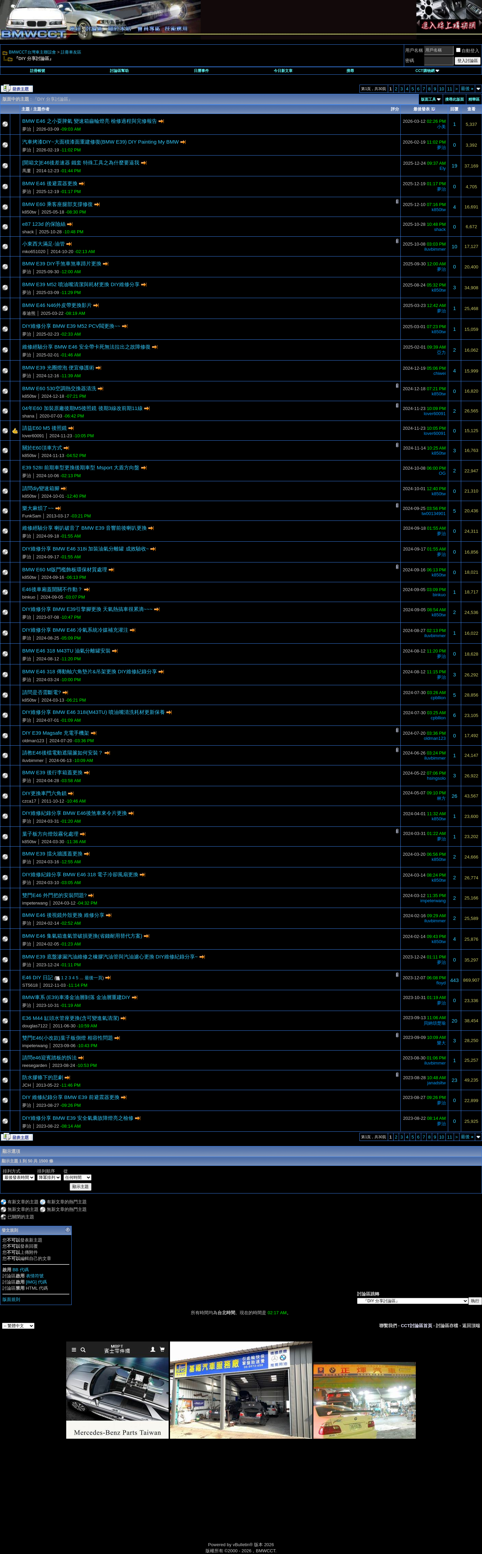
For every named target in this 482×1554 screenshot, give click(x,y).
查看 (471, 109)
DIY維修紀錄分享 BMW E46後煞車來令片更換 (74, 813)
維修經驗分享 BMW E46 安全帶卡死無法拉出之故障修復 (86, 347)
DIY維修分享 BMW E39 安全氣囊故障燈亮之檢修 (77, 1118)
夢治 (26, 129)
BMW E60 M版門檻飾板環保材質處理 (64, 569)
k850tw (29, 212)
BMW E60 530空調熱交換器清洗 (59, 388)
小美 (441, 126)
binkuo (28, 597)
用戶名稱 (414, 50)
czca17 (29, 801)
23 (454, 1080)
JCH (26, 1085)
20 (454, 1021)
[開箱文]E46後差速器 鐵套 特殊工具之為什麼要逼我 (80, 162)
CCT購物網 (427, 71)
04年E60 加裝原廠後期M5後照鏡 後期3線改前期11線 (82, 408)
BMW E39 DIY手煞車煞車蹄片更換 (61, 263)
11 (449, 88)
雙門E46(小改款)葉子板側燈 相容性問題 (67, 1038)
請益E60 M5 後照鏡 (44, 428)
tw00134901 (434, 513)
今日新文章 (283, 71)
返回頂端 (471, 1325)
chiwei (440, 373)
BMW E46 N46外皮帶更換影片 (57, 305)
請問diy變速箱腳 (40, 488)
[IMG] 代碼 (36, 1282)
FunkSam (31, 515)
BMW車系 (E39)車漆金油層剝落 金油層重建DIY (76, 997)
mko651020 (33, 251)
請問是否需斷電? (41, 692)
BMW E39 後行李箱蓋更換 (52, 772)
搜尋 (350, 71)
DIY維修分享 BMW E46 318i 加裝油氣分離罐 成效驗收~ (85, 549)
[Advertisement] (183, 1498)
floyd (440, 982)
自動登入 (467, 50)
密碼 (409, 60)
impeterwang (34, 903)
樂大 (441, 1042)
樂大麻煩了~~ (38, 508)
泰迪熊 (29, 313)
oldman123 (33, 740)
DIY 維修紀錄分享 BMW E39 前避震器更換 (70, 1097)
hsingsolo (436, 778)
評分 (395, 109)
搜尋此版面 (454, 99)
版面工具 (428, 99)
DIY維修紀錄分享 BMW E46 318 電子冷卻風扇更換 (80, 874)
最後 (467, 88)
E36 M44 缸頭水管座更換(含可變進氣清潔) (70, 1018)
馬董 (26, 170)
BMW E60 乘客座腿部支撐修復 (57, 204)
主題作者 (41, 109)
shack (28, 231)
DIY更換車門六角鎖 (44, 793)
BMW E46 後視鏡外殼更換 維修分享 (63, 915)
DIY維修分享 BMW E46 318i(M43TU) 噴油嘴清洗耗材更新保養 (93, 712)
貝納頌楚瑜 (435, 1023)
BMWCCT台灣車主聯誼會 (32, 52)
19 (454, 165)
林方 (441, 798)
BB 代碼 (21, 1269)
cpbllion (438, 697)
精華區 (474, 99)
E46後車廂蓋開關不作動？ (52, 589)
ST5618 (30, 985)
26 (454, 796)
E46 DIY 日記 (37, 977)
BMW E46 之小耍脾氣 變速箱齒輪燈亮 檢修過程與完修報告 (89, 121)
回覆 (454, 109)
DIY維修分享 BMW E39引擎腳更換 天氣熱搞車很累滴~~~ (87, 609)
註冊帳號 (37, 71)
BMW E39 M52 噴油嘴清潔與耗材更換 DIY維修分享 (81, 284)
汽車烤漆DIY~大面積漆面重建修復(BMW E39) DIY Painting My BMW (100, 142)
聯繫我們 (388, 1325)
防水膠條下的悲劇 (42, 1077)
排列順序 (46, 1171)
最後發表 (421, 109)
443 (454, 980)
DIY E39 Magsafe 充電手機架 (55, 733)
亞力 (441, 352)
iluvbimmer (435, 249)
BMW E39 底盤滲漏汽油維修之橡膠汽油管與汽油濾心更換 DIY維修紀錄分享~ (110, 956)
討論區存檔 (447, 1325)
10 (441, 88)
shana (28, 416)
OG (442, 473)
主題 (26, 109)
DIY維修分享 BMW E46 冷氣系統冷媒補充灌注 (75, 630)
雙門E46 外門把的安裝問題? (54, 895)
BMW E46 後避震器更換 (49, 183)
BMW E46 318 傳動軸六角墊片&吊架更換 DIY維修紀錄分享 (89, 671)
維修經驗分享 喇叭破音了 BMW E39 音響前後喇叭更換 (84, 528)
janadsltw (436, 1082)
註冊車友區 (71, 52)
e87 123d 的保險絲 (44, 224)
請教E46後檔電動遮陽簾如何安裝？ (62, 753)
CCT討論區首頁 (416, 1325)
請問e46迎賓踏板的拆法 (49, 1057)
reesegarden (34, 1065)
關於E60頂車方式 (42, 448)
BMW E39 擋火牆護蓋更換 (52, 853)
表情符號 (35, 1275)
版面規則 (11, 1299)
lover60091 (434, 413)
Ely (443, 168)
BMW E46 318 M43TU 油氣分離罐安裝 (66, 651)
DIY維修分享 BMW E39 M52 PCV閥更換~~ (71, 326)
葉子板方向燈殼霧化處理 (50, 834)
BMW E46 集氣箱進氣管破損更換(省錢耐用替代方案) (82, 936)
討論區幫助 (119, 71)
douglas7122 (34, 1025)
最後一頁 (93, 977)
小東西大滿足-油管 (43, 244)
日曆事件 (201, 71)
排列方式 (11, 1171)
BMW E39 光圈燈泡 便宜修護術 (58, 367)
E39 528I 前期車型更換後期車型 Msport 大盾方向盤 (80, 467)
